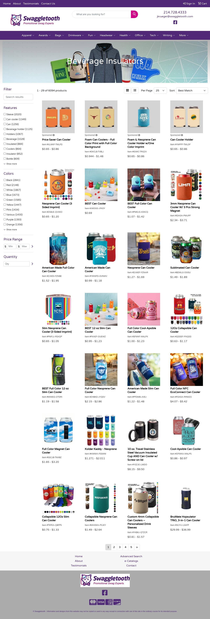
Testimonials (31, 3)
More (184, 35)
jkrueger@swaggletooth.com (175, 16)
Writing (169, 35)
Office (140, 35)
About (17, 3)
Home (7, 3)
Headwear (107, 35)
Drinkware (76, 35)
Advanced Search (131, 556)
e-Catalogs (131, 561)
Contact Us (48, 3)
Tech (154, 35)
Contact (131, 565)
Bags (59, 35)
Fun (92, 35)
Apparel (28, 35)
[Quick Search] (101, 14)
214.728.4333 (175, 12)
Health (125, 35)
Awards (45, 35)
